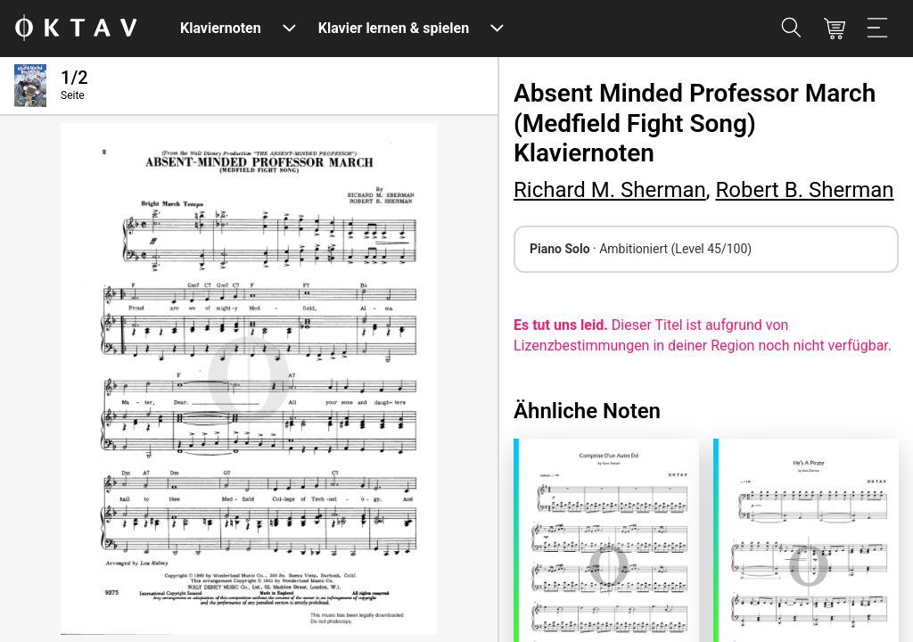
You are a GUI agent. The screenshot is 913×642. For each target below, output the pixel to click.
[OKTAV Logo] (75, 29)
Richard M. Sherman (610, 189)
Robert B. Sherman (804, 189)
